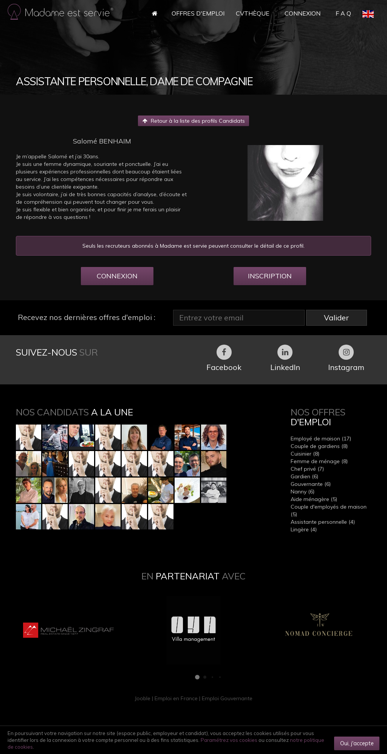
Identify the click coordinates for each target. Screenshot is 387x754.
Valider (336, 317)
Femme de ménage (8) (319, 461)
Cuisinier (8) (305, 453)
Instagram (346, 358)
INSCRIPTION (270, 276)
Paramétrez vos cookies (229, 740)
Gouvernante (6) (311, 484)
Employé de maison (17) (321, 438)
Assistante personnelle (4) (323, 521)
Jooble (142, 698)
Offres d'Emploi (198, 13)
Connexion (302, 13)
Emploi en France (176, 698)
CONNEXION (117, 276)
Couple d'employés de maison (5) (329, 510)
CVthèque (252, 13)
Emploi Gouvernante (227, 698)
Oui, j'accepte (357, 743)
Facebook (223, 358)
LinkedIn (285, 358)
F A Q (343, 13)
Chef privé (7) (307, 468)
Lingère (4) (304, 529)
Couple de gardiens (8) (319, 446)
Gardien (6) (304, 476)
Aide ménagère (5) (314, 499)
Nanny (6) (302, 491)
